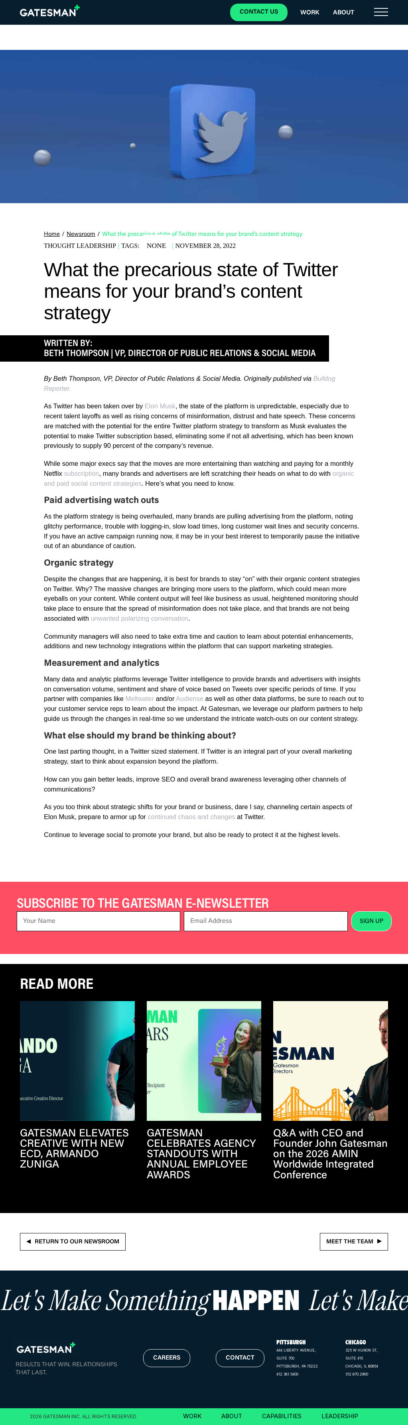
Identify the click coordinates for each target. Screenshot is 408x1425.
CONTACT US (259, 12)
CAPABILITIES (282, 1416)
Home (52, 235)
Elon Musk (160, 406)
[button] (381, 12)
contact (240, 1358)
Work (309, 13)
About (343, 13)
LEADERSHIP (339, 1416)
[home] (50, 10)
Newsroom (81, 235)
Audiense (189, 698)
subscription (81, 473)
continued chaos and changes (191, 816)
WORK (192, 1416)
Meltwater (140, 698)
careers (166, 1358)
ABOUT (231, 1416)
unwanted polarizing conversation (139, 618)
